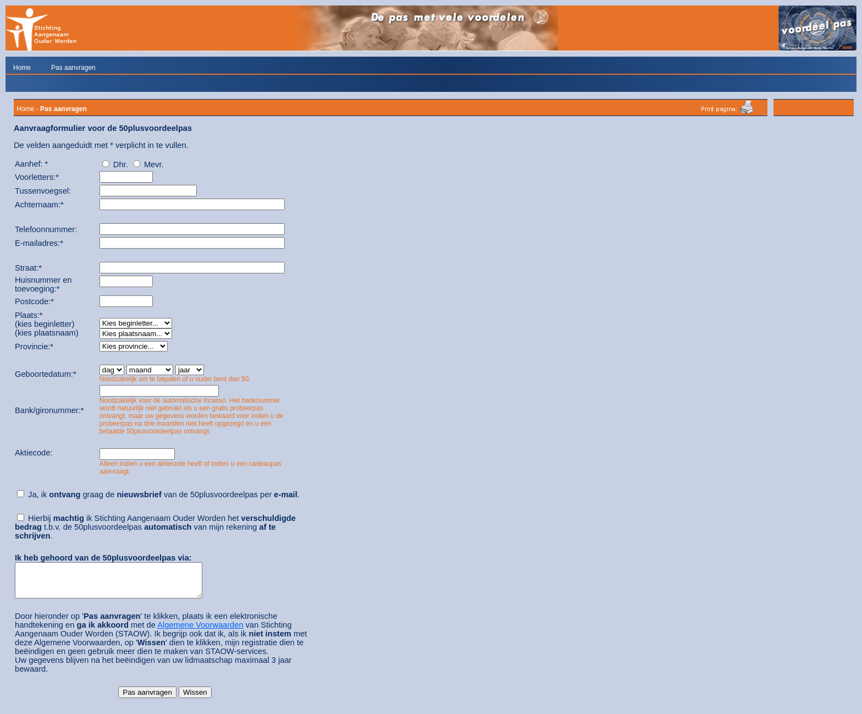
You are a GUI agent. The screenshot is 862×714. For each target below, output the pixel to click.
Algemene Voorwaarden (200, 631)
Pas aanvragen (73, 68)
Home (22, 68)
